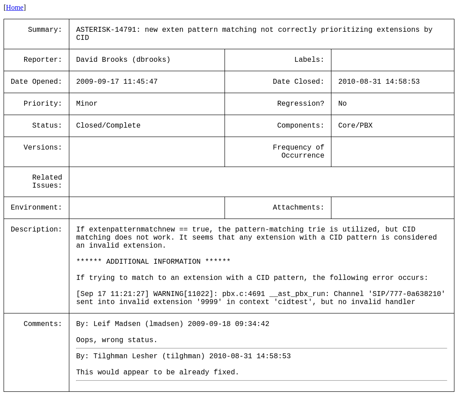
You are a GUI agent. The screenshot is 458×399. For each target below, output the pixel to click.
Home (14, 7)
